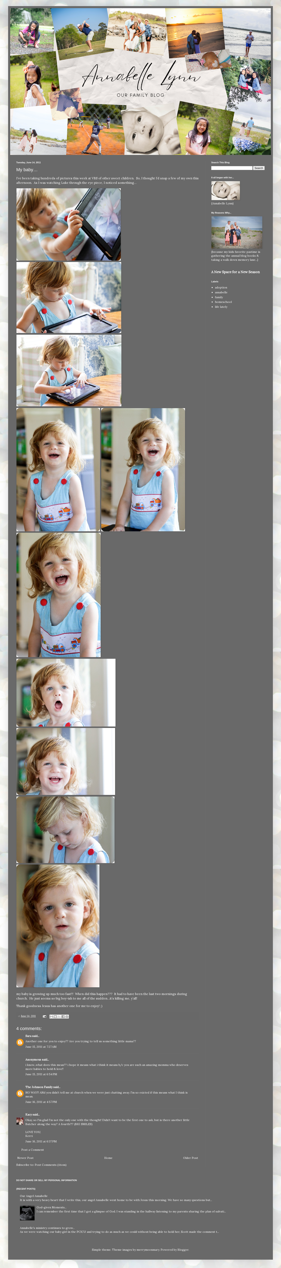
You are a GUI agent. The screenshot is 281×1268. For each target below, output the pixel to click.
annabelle (221, 292)
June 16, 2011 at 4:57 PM (41, 1102)
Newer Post (25, 1158)
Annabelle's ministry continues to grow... (47, 1228)
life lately (221, 307)
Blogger (183, 1250)
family (219, 297)
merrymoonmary (148, 1250)
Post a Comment (32, 1150)
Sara (28, 1036)
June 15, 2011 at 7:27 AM (41, 1047)
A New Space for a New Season (235, 272)
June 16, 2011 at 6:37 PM (41, 1141)
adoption (221, 287)
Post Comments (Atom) (50, 1165)
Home (108, 1158)
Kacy (28, 1114)
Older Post (190, 1158)
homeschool (223, 302)
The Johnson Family (38, 1087)
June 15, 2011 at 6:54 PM (41, 1074)
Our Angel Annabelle (34, 1196)
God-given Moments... (51, 1207)
